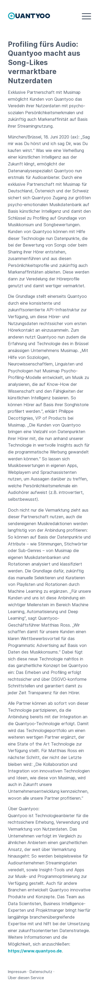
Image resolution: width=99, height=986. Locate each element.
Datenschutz (41, 971)
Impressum (17, 971)
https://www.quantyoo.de (35, 950)
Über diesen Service (26, 977)
